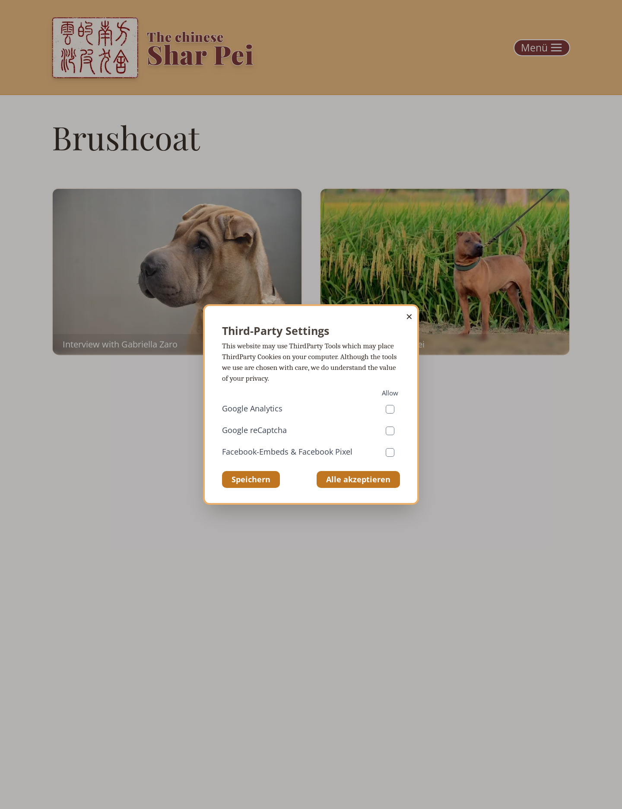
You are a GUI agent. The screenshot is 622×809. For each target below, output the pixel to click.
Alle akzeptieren (358, 479)
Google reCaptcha (254, 430)
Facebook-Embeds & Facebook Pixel (287, 451)
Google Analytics (252, 408)
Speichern (251, 479)
